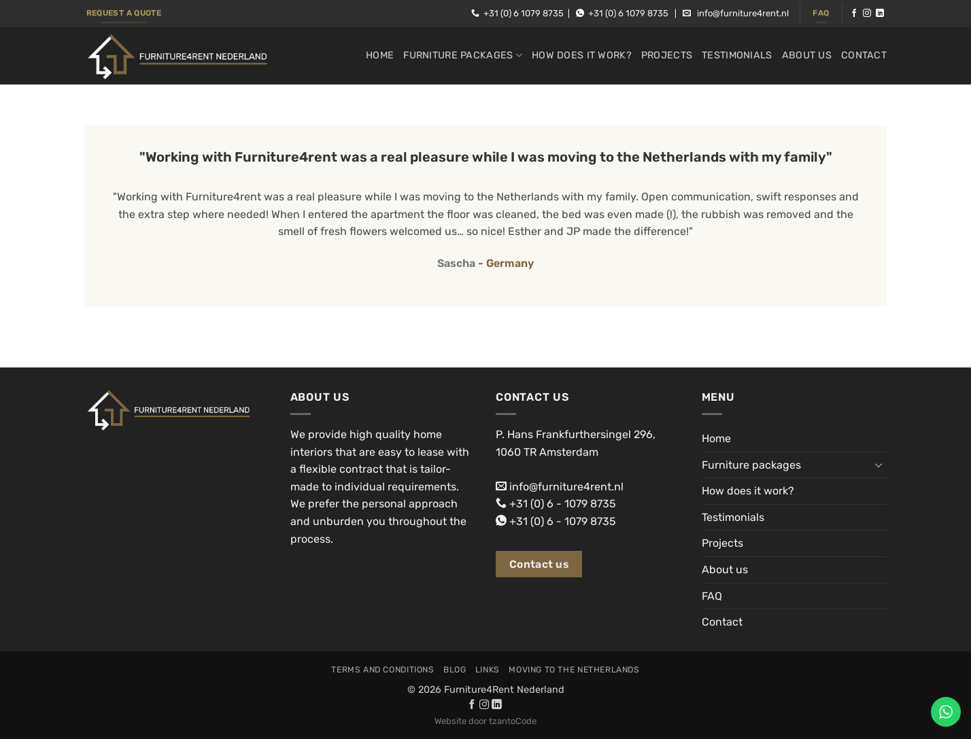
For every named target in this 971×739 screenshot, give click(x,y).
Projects (666, 55)
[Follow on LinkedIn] (880, 13)
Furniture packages (462, 55)
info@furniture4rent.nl (743, 13)
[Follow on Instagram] (867, 13)
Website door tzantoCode (485, 721)
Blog (454, 669)
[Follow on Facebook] (854, 13)
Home (380, 55)
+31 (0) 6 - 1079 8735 (562, 503)
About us (807, 55)
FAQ (712, 596)
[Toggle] (878, 464)
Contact (864, 55)
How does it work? (582, 55)
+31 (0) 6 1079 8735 (523, 13)
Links (487, 669)
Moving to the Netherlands (574, 669)
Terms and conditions (382, 669)
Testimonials (737, 55)
